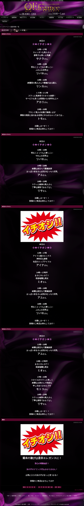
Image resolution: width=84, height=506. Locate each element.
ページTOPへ (79, 489)
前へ (24, 487)
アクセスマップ (70, 17)
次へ (59, 487)
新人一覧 (32, 17)
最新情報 (14, 17)
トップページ (4, 27)
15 (56, 487)
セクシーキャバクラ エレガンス (42, 8)
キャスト (42, 17)
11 (51, 487)
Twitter (4, 22)
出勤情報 (51, 17)
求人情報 (79, 17)
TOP (4, 17)
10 (48, 487)
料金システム (23, 17)
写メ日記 (60, 17)
